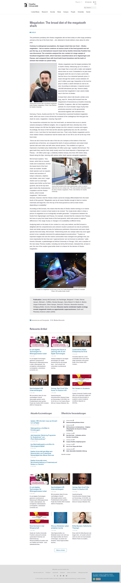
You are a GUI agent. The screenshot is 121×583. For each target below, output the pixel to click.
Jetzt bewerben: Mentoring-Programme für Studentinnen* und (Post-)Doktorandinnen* (43, 437)
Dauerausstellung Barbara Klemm (75, 422)
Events (88, 12)
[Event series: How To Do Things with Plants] (73, 444)
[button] (60, 550)
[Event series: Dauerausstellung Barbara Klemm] (73, 420)
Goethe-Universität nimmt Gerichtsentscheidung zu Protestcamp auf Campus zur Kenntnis (44, 462)
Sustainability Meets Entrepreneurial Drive (79, 350)
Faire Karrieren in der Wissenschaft (37, 527)
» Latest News (35, 12)
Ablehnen (98, 579)
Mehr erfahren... (111, 575)
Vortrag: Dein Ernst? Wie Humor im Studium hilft (59, 389)
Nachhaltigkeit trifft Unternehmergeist (36, 389)
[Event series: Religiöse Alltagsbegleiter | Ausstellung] (73, 425)
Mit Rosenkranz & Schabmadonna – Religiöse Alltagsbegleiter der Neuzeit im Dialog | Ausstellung (78, 428)
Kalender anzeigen (66, 454)
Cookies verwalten (81, 578)
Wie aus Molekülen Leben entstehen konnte (60, 527)
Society (52, 12)
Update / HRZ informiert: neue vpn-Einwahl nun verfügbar (44, 422)
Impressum (61, 578)
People (73, 12)
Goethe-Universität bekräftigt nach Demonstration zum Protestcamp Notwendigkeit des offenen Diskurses (42, 453)
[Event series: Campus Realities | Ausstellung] (73, 439)
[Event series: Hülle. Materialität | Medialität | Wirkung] (73, 449)
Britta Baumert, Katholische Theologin (81, 527)
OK (94, 579)
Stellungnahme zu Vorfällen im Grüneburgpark (40, 429)
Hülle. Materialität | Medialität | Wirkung (76, 451)
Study (59, 12)
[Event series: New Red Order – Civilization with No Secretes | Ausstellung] (73, 433)
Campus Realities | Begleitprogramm (76, 441)
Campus (65, 12)
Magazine (79, 2)
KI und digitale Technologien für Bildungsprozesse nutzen (38, 351)
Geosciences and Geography (40, 320)
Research (45, 12)
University (81, 12)
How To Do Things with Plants (74, 446)
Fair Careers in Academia (81, 388)
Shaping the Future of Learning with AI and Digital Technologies (58, 351)
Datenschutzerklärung (70, 578)
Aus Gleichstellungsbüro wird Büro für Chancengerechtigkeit (42, 445)
